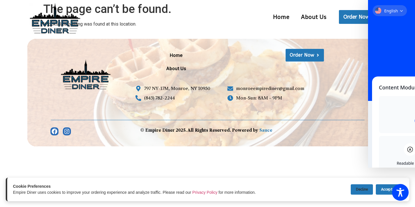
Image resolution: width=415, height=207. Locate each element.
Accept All (388, 189)
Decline (358, 189)
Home (281, 17)
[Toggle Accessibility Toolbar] (400, 192)
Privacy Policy (204, 192)
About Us (314, 17)
